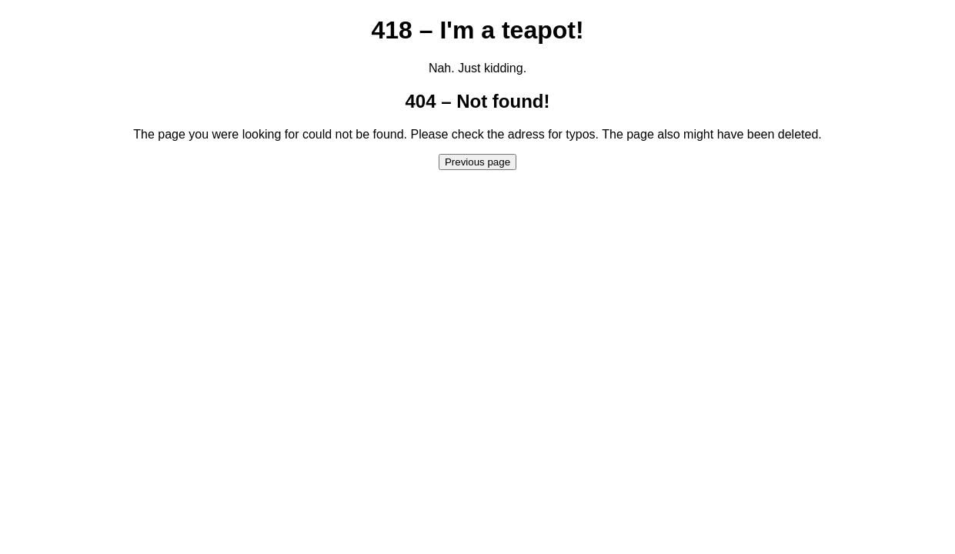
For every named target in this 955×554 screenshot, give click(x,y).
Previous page (477, 162)
